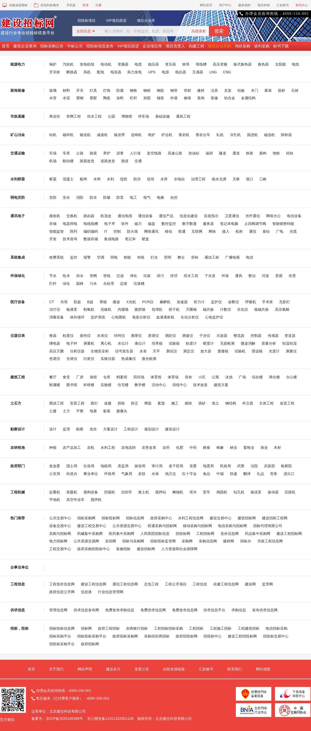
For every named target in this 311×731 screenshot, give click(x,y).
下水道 (209, 276)
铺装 (160, 98)
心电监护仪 (214, 317)
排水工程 (191, 276)
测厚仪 (136, 335)
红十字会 (189, 474)
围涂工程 (56, 403)
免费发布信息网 (184, 610)
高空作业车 (75, 500)
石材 (295, 90)
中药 (193, 447)
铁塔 (185, 64)
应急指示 (211, 216)
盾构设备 (90, 492)
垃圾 (147, 276)
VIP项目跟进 (116, 20)
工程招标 (196, 628)
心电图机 (118, 317)
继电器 (54, 343)
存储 (52, 224)
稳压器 (153, 64)
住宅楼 (123, 385)
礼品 (260, 474)
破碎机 (68, 135)
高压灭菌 (56, 351)
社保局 (88, 466)
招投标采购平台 (62, 644)
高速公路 (175, 153)
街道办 (71, 474)
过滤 (120, 276)
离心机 (106, 343)
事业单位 (90, 474)
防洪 (137, 179)
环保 (225, 276)
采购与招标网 (60, 533)
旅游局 (140, 466)
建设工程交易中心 (91, 526)
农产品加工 (72, 447)
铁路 (249, 153)
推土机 (143, 492)
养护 (106, 153)
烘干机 (174, 309)
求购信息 (238, 610)
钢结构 (230, 403)
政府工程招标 (109, 628)
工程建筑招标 (248, 628)
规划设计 (151, 429)
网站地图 (263, 669)
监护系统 (98, 317)
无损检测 (227, 343)
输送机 (85, 135)
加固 (147, 98)
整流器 (239, 335)
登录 (85, 5)
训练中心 (179, 385)
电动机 (106, 64)
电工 (133, 197)
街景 (292, 276)
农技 (141, 474)
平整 (79, 411)
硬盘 (145, 239)
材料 (66, 90)
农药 (166, 447)
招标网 (86, 628)
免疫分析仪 (141, 317)
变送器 (290, 335)
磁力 (138, 224)
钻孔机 (239, 492)
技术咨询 (70, 239)
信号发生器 (124, 351)
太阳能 (280, 64)
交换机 (71, 216)
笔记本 (130, 239)
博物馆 (126, 116)
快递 (233, 474)
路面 (93, 153)
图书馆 (71, 385)
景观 (278, 276)
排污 (160, 276)
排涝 (174, 276)
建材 (200, 90)
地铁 (276, 153)
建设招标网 (146, 549)
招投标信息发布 (100, 46)
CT (51, 302)
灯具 (93, 90)
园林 (79, 283)
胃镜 (103, 302)
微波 (116, 302)
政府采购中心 (161, 518)
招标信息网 (135, 518)
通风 (238, 276)
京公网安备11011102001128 (110, 718)
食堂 (66, 377)
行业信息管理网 (110, 592)
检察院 (286, 466)
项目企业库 (146, 20)
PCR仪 (148, 302)
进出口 (289, 474)
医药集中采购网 (121, 533)
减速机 (102, 135)
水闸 (97, 179)
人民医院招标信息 (154, 533)
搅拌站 (160, 492)
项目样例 (263, 5)
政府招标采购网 (125, 636)
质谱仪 (153, 335)
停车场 (143, 116)
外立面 (247, 403)
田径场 (138, 377)
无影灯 (284, 302)
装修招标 (123, 549)
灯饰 (106, 90)
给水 (66, 276)
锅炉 (52, 64)
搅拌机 (96, 500)
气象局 (126, 474)
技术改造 (200, 385)
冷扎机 (235, 135)
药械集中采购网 (90, 533)
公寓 (215, 377)
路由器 (88, 216)
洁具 (214, 90)
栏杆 (133, 98)
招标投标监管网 (163, 541)
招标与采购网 (133, 541)
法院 (254, 466)
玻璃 (52, 90)
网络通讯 (151, 231)
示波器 (221, 335)
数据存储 (90, 239)
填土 (215, 403)
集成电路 (111, 239)
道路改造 (108, 161)
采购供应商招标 (156, 636)
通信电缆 (125, 216)
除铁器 (286, 135)
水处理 (108, 283)
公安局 (54, 474)
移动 (168, 231)
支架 (227, 90)
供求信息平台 (214, 610)
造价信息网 (230, 533)
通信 (252, 231)
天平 (156, 351)
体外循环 (77, 317)
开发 (52, 239)
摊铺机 (177, 492)
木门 (254, 90)
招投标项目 (86, 20)
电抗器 (180, 72)
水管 (52, 98)
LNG (213, 72)
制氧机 (88, 309)
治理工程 (198, 179)
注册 (98, 5)
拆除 (121, 403)
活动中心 (159, 385)
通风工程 (183, 116)
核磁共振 (261, 309)
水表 (143, 351)
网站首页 (206, 5)
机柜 (239, 231)
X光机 (131, 302)
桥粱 (52, 179)
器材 (281, 90)
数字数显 (189, 224)
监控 (73, 257)
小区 (202, 377)
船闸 (83, 179)
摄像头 (121, 411)
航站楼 (68, 161)
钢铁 (133, 90)
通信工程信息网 (125, 584)
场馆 (93, 377)
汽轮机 (68, 64)
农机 (90, 447)
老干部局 (176, 466)
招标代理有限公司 (267, 526)
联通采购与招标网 (162, 526)
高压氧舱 (282, 309)
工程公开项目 (176, 584)
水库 (164, 179)
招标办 (245, 541)
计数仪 (225, 309)
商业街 (54, 116)
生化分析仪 (190, 317)
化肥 (179, 447)
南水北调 (219, 179)
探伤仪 (85, 335)
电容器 (115, 72)
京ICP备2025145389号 (64, 718)
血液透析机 (165, 317)
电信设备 (294, 216)
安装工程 (77, 403)
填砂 (202, 403)
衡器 (52, 335)
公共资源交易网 (86, 541)
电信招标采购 (276, 628)
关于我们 (56, 669)
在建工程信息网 (226, 584)
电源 (165, 72)
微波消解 (248, 343)
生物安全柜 (100, 351)
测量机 (88, 343)
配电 (100, 72)
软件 (125, 224)
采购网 (187, 541)
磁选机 (269, 135)
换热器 (263, 64)
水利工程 (108, 447)
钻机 (52, 135)
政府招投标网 (186, 636)
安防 (52, 197)
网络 (212, 231)
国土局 (71, 466)
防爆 (106, 197)
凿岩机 (184, 135)
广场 (242, 377)
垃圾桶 (138, 283)
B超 (90, 302)
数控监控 (168, 224)
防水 (93, 197)
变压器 (170, 64)
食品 (206, 474)
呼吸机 (250, 302)
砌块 (188, 403)
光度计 (274, 351)
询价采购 (242, 46)
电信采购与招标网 (232, 526)
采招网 (110, 541)
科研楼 (88, 385)
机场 (52, 161)
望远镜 (257, 351)
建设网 (250, 584)
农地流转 (128, 447)
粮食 (206, 447)
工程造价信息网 (62, 584)
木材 (277, 447)
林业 (233, 447)
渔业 (264, 447)
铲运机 (166, 135)
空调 (100, 257)
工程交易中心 (60, 549)
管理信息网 (58, 610)
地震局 (208, 466)
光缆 (293, 231)
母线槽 (201, 64)
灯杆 (52, 283)
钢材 (147, 90)
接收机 (54, 216)
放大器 (205, 351)
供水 (79, 276)
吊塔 (64, 302)
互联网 (197, 231)
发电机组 (87, 64)
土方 (66, 411)
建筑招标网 (247, 518)
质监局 (123, 466)
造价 (93, 429)
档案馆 (121, 377)
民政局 (225, 466)
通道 (236, 153)
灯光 (154, 257)
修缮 (187, 98)
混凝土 (68, 179)
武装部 (269, 466)
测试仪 (171, 351)
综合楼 (257, 377)
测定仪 (188, 351)
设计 (52, 429)
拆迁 (134, 403)
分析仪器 (77, 351)
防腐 (120, 90)
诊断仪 (233, 302)
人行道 (135, 153)
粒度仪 (68, 335)
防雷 (120, 197)
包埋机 (157, 309)
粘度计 (191, 343)
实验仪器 (108, 359)
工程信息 (200, 584)
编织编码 (90, 231)
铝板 (241, 90)
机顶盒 (106, 216)
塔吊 (193, 492)
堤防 (123, 179)
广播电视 (232, 257)
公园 (111, 116)
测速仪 (187, 335)
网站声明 (84, 669)
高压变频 (220, 64)
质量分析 (268, 343)
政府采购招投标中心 (93, 549)
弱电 (114, 257)
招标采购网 (86, 518)
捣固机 (221, 492)
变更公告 (142, 669)
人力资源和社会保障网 (179, 549)
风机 (87, 72)
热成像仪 (128, 359)
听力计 (199, 302)
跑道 (125, 161)
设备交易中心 (60, 526)
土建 (52, 411)
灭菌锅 (191, 309)
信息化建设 (189, 216)
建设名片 (113, 669)
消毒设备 (56, 317)
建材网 (228, 541)
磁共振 (208, 309)
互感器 (197, 72)
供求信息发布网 (86, 610)
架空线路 (154, 153)
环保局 (109, 474)
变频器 (123, 64)
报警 (87, 257)
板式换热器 (243, 64)
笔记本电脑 (229, 224)
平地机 (54, 500)
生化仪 (242, 309)
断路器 (71, 72)
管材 (187, 90)
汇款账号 (283, 5)
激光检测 (149, 359)
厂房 (79, 377)
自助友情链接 (174, 669)
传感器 (273, 335)
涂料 (120, 98)
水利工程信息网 (190, 518)
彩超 (77, 302)
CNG (227, 72)
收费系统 (56, 257)
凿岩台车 (203, 135)
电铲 (151, 135)
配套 (161, 403)
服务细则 (244, 5)
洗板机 (106, 309)
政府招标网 (90, 644)
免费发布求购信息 (119, 610)
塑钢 (79, 98)
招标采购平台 (60, 636)
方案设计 (110, 429)
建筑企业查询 (25, 46)
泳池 (228, 377)
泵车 (206, 492)
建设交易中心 (220, 518)
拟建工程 (196, 46)
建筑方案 (221, 385)
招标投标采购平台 (91, 636)
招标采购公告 (51, 46)
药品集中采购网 (257, 533)
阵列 (73, 231)
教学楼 (140, 385)
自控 (174, 197)
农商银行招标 (137, 628)
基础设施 (162, 116)
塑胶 (93, 98)
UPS (152, 72)
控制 (117, 231)
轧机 (220, 135)
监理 (66, 429)
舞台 (181, 257)
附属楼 (54, 385)
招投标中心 (212, 636)
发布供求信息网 (265, 610)
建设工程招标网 (289, 533)
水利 (110, 179)
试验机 (240, 351)
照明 (167, 257)
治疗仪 (54, 309)
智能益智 (56, 231)
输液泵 (71, 309)
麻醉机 (165, 302)
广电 (279, 231)
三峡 (262, 179)
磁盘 (151, 224)
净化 (133, 276)
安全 (66, 197)
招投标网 (183, 533)
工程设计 (131, 429)
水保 (155, 474)
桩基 (106, 411)
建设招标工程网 (274, 518)
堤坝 (150, 179)
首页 (6, 46)
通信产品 (166, 216)
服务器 (208, 224)
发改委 (54, 466)
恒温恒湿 (289, 343)
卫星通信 (232, 216)
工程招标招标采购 (168, 628)
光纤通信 (252, 216)
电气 (147, 197)
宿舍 (188, 377)
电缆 (138, 64)
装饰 (200, 98)
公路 (79, 153)
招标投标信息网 (62, 628)
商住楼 (274, 377)
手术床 (267, 302)
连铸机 (136, 135)
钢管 (174, 90)
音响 (194, 257)
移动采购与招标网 (197, 526)
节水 (52, 276)
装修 (214, 98)
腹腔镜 (140, 309)
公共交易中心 (60, 518)
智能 (127, 257)
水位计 (123, 343)
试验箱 (174, 343)
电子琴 (109, 224)
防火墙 (132, 231)
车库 (66, 153)
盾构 (262, 153)
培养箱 (157, 343)
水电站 (179, 179)
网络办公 (273, 216)
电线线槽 (90, 224)
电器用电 (70, 224)
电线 (295, 64)
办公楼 (291, 377)
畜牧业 (248, 447)
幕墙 (268, 90)
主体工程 (266, 403)
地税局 (106, 466)
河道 (265, 276)
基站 (266, 231)
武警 (240, 466)
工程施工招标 (220, 628)
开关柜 (54, 72)
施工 (175, 403)
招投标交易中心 (275, 636)
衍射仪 (88, 359)
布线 (140, 257)
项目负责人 (175, 46)
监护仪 (216, 302)
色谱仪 (54, 359)
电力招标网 (58, 541)
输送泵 (256, 492)
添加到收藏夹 (46, 5)
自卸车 (126, 492)
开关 (79, 90)
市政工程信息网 (270, 541)
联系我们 (234, 669)
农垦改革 (149, 447)
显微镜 (222, 351)
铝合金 (229, 98)
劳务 (273, 474)
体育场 (173, 377)
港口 (249, 179)
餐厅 (52, 377)
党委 (193, 466)
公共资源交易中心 (127, 526)
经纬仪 (119, 335)
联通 (182, 231)
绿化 (66, 283)
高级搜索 (198, 31)
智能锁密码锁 (283, 224)
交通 (138, 161)
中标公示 (75, 46)
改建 (107, 403)
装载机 (71, 492)
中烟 (220, 474)
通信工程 (211, 257)
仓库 (106, 377)
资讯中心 (301, 5)
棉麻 (220, 447)
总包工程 (151, 584)
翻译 (247, 474)
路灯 (94, 403)
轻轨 (289, 153)
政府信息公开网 (62, 592)
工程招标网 (205, 533)
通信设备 (145, 216)
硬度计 (208, 343)
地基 (93, 411)
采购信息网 (208, 541)
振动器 (273, 492)
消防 (79, 197)
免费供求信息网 (153, 610)
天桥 (236, 179)
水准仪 (102, 335)
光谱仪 (71, 359)
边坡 (123, 283)
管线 (106, 276)
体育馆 (156, 377)
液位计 (140, 343)
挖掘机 (109, 492)
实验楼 (106, 385)
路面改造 (87, 161)
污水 (93, 283)
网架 (148, 403)
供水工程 (94, 116)
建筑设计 (172, 429)
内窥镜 (123, 309)
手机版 (71, 5)
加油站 (193, 153)
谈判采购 (262, 46)
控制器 (256, 335)
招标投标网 (111, 518)
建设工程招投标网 (242, 636)
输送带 (119, 135)
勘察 (79, 429)
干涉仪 (204, 335)
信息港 (86, 592)
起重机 (54, 492)
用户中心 (225, 5)
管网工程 (73, 116)
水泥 (66, 98)
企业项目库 (152, 46)
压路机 (290, 492)
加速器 (182, 302)
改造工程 (287, 403)
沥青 (120, 153)
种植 (52, 447)
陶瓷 (106, 98)
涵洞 (209, 153)
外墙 (174, 98)
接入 (225, 231)
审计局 (157, 466)
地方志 (170, 474)
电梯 (160, 197)
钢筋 (160, 90)
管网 (93, 276)
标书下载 (281, 46)
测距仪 (170, 335)
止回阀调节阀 (255, 224)
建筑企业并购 (219, 46)
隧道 (222, 153)
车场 (52, 153)
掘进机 (252, 135)
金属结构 (248, 98)
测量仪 (291, 351)
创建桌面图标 (15, 5)
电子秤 (71, 343)
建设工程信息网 (93, 584)
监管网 (267, 584)
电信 (249, 257)
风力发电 (134, 72)
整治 (252, 276)
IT (105, 231)
